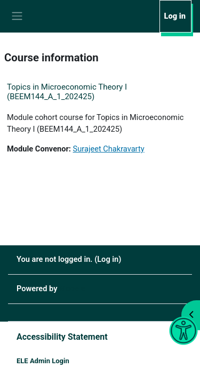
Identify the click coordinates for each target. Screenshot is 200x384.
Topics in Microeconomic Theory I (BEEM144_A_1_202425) (67, 91)
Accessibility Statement (62, 337)
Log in (175, 16)
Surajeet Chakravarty (109, 149)
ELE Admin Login (43, 361)
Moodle (72, 288)
